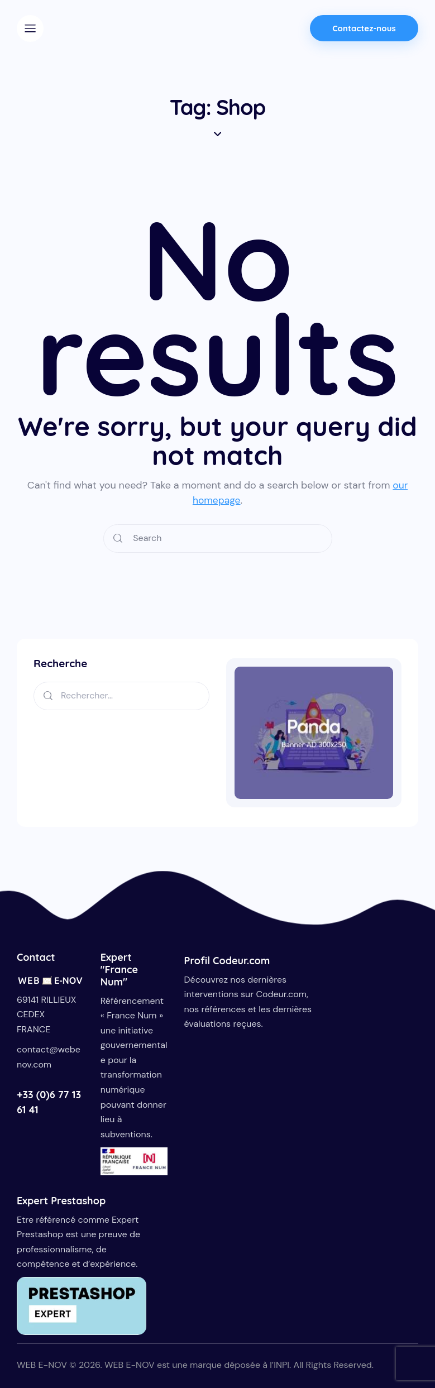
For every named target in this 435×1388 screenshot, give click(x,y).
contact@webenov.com (48, 1057)
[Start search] (118, 538)
